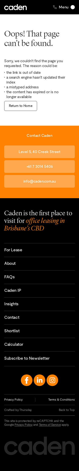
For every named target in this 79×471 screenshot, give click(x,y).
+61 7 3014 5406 (39, 166)
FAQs (9, 277)
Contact (11, 317)
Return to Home (20, 106)
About (10, 263)
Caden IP (12, 290)
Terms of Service (50, 424)
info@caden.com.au (39, 181)
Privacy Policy (13, 399)
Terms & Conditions (61, 399)
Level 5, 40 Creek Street (39, 151)
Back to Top (67, 410)
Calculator (13, 344)
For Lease (13, 250)
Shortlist (11, 330)
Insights (11, 303)
